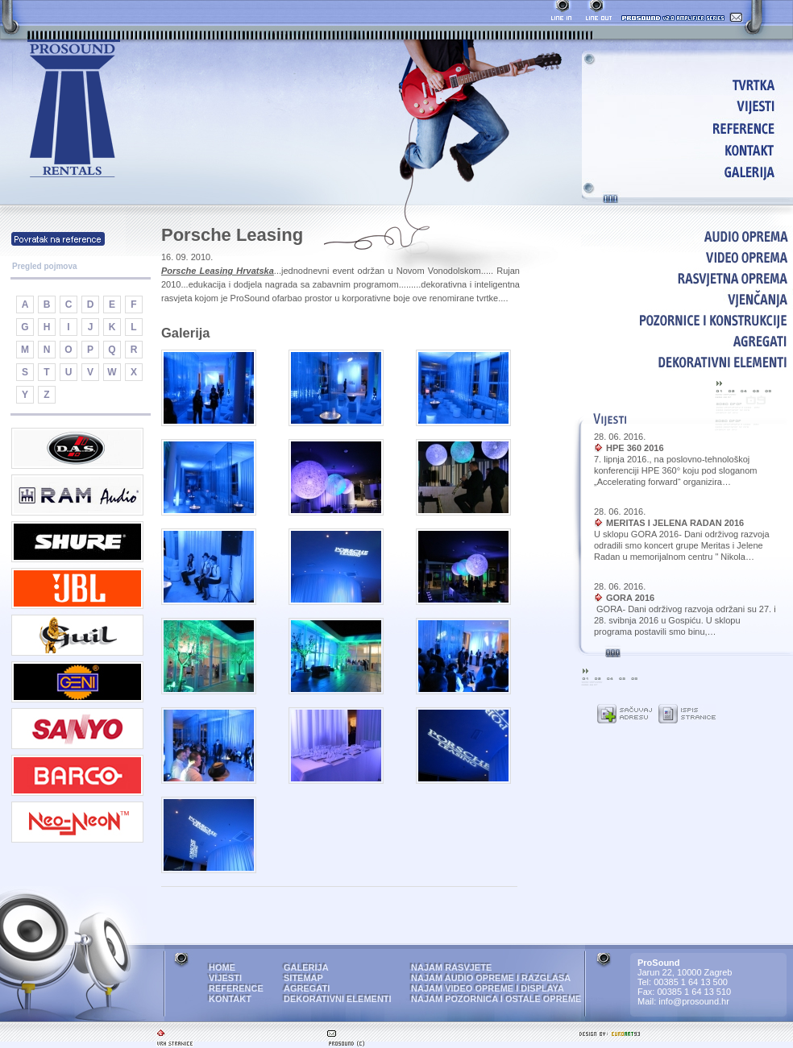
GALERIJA (690, 171)
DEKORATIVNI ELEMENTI (687, 361)
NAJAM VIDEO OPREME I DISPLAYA (487, 988)
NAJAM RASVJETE (451, 967)
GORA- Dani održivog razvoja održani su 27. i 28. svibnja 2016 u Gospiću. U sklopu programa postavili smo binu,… (685, 620)
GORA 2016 (630, 598)
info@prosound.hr (693, 1001)
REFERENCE (690, 128)
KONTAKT (690, 149)
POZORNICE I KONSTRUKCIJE (687, 319)
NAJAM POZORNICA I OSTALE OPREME (496, 999)
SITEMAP (303, 978)
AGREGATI (687, 340)
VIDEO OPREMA (687, 256)
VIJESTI (690, 106)
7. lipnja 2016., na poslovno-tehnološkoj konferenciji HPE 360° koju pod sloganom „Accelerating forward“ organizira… (676, 470)
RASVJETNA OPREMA (687, 277)
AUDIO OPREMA (687, 236)
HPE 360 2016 (635, 448)
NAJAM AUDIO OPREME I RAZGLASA (491, 978)
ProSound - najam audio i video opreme (73, 109)
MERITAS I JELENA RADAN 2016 (675, 523)
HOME (690, 84)
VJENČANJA (687, 298)
